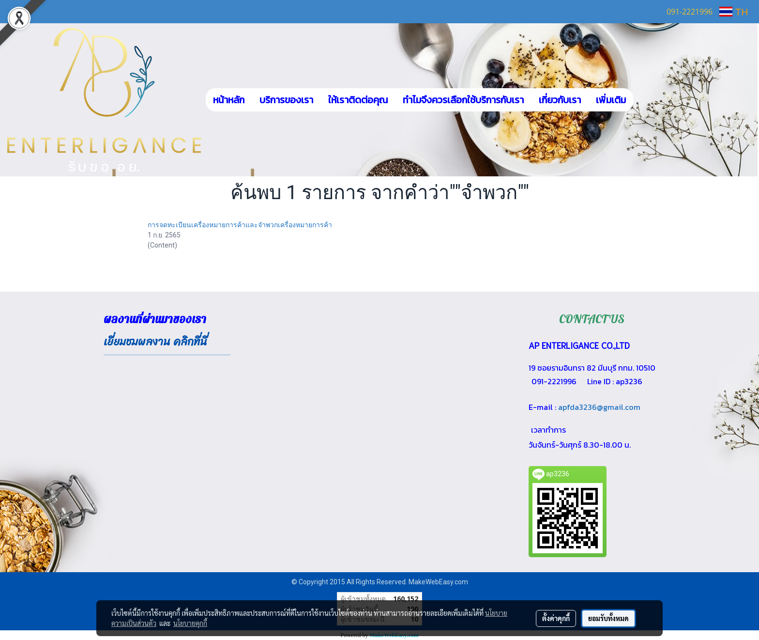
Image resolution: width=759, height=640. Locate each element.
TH (733, 11)
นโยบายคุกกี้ (190, 623)
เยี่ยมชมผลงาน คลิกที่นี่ (155, 341)
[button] (647, 100)
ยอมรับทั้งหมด (608, 618)
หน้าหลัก (228, 100)
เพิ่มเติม (611, 100)
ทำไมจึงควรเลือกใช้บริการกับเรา (463, 100)
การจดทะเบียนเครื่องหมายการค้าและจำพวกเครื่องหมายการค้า (240, 225)
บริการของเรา (286, 100)
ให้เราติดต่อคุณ (358, 100)
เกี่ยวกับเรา (560, 100)
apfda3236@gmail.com (599, 407)
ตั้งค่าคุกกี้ (556, 618)
